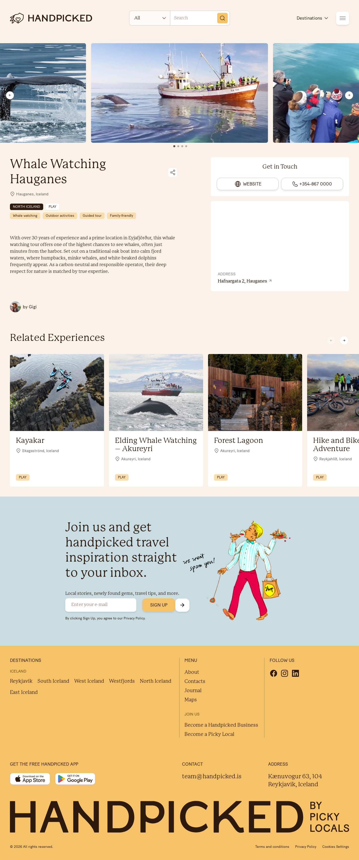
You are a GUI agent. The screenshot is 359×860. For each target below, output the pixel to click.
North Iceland (155, 681)
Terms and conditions (272, 847)
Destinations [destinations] (313, 18)
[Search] (222, 18)
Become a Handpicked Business (221, 725)
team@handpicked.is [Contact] (211, 777)
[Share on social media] (172, 172)
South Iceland (53, 681)
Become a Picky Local (209, 734)
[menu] (342, 18)
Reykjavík (21, 681)
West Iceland (89, 681)
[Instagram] (284, 673)
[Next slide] (349, 95)
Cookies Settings (335, 847)
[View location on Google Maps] (280, 281)
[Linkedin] (295, 673)
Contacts (194, 681)
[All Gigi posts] (23, 306)
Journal (193, 690)
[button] (344, 340)
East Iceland (24, 692)
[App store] (30, 779)
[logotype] (51, 18)
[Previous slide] (10, 95)
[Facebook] (274, 673)
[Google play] (75, 779)
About (191, 672)
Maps (190, 700)
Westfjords (122, 681)
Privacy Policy (134, 618)
